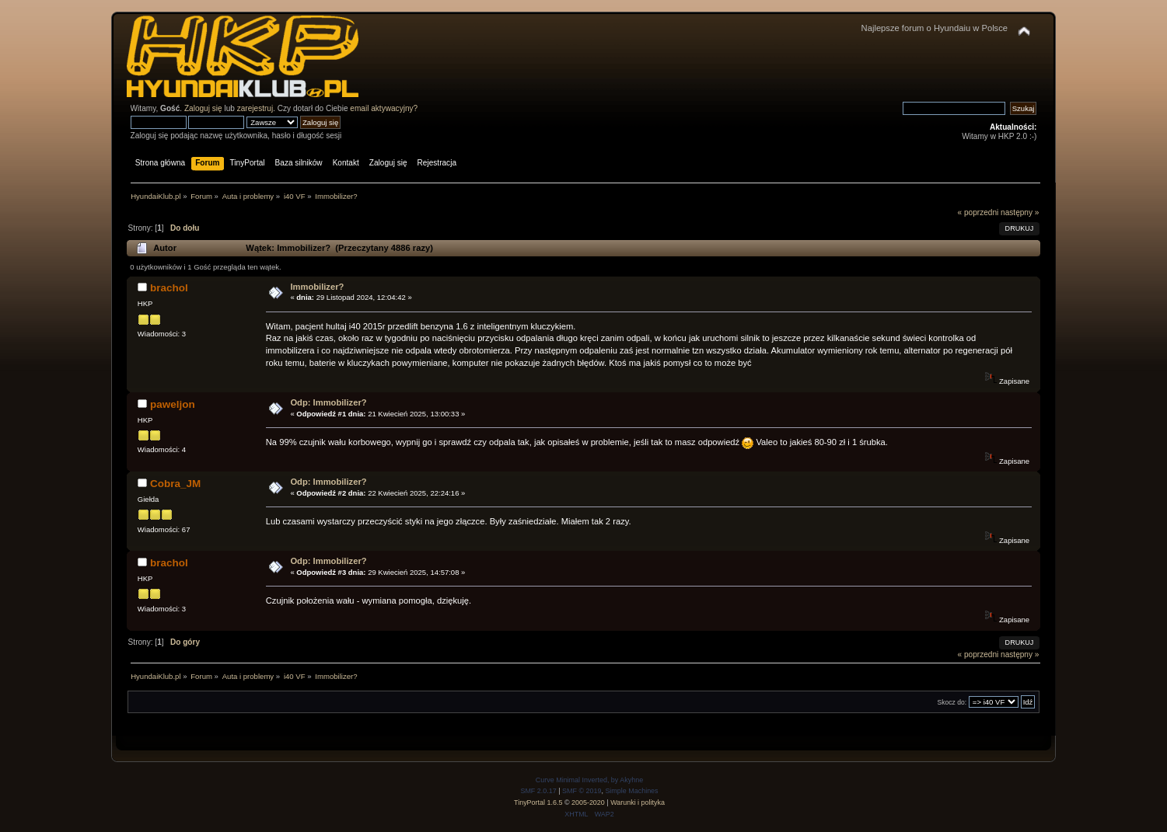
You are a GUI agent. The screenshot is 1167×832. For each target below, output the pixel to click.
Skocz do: (951, 702)
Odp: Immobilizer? (328, 402)
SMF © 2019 (581, 791)
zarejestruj (255, 108)
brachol (169, 288)
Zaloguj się (203, 108)
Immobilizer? (317, 286)
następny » (1020, 212)
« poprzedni (978, 212)
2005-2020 (588, 802)
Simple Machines (631, 791)
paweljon (172, 404)
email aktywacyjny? (384, 108)
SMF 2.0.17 (538, 791)
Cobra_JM (175, 483)
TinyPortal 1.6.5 (538, 802)
